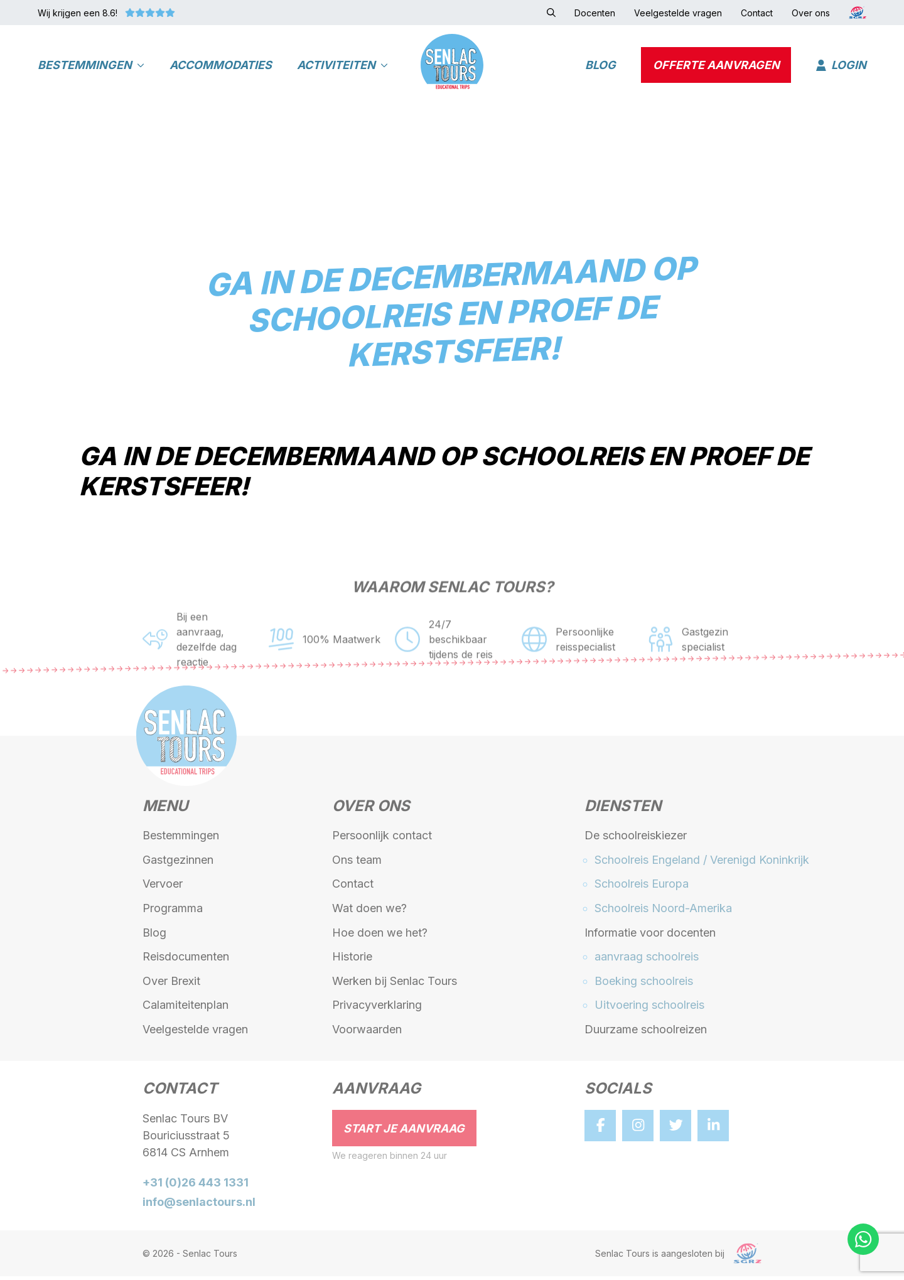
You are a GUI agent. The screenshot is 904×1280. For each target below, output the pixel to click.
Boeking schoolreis (644, 984)
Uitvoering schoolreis (649, 1009)
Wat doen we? (369, 912)
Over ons (371, 811)
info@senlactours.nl (199, 1206)
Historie (352, 960)
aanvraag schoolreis (647, 960)
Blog (600, 66)
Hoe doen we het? (380, 936)
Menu (165, 811)
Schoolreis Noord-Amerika (663, 912)
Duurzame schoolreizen (645, 1033)
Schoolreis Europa (642, 888)
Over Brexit (171, 984)
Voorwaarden (367, 1033)
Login (841, 66)
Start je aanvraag (404, 1132)
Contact (353, 888)
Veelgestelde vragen (195, 1033)
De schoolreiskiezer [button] (635, 839)
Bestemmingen (91, 66)
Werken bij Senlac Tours (394, 984)
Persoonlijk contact (382, 839)
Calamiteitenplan (186, 1009)
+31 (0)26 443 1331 (196, 1186)
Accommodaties (221, 66)
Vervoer (163, 888)
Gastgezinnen (178, 863)
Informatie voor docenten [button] (650, 936)
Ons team (357, 863)
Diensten (622, 811)
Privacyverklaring (377, 1009)
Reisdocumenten (186, 960)
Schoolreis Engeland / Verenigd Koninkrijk (702, 863)
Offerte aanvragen (716, 66)
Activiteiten (342, 66)
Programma (173, 912)
